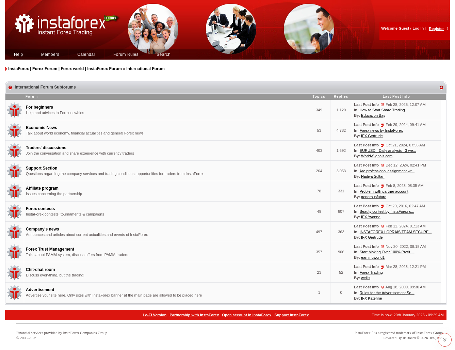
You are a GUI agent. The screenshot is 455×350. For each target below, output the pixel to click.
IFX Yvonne (370, 217)
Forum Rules (126, 54)
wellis (365, 278)
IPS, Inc (436, 338)
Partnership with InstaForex (194, 315)
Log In (418, 28)
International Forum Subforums (45, 87)
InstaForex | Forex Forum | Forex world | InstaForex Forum (64, 68)
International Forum (145, 68)
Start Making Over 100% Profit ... (387, 252)
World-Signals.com (376, 156)
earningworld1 (373, 257)
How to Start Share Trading (382, 110)
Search (163, 54)
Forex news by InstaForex (381, 130)
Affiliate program (42, 188)
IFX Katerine (371, 298)
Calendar (86, 54)
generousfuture (373, 197)
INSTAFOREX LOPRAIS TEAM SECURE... (396, 232)
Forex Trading (371, 272)
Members (50, 54)
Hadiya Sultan (373, 176)
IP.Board (409, 338)
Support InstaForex (292, 315)
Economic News (41, 127)
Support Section (42, 168)
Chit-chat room (40, 269)
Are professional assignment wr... (387, 171)
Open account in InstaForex (247, 315)
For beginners (39, 107)
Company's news (42, 229)
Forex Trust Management (50, 249)
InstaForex (363, 333)
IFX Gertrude (372, 136)
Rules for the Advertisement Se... (387, 293)
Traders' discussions (46, 147)
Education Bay (373, 115)
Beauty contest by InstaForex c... (387, 211)
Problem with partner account (384, 191)
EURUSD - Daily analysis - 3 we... (388, 150)
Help (18, 54)
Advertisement (40, 289)
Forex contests (40, 208)
